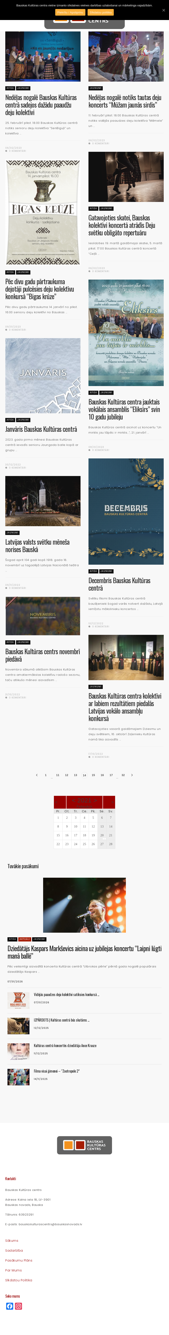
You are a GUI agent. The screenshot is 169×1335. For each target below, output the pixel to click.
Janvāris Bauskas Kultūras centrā (41, 429)
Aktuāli (25, 939)
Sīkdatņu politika (18, 1280)
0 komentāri (15, 151)
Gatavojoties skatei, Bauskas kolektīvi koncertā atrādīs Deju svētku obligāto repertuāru (121, 224)
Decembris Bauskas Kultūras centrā (119, 584)
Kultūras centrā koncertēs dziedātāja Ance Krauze (65, 1045)
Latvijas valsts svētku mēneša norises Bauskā (37, 545)
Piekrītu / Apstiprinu (70, 12)
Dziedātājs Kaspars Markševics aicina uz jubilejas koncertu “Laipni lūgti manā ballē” (84, 952)
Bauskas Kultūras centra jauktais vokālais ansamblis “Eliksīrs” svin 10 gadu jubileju (124, 409)
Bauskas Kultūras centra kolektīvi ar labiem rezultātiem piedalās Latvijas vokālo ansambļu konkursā (124, 707)
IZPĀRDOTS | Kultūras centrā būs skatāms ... (61, 1020)
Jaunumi (23, 88)
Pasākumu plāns (18, 1260)
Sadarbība (14, 1250)
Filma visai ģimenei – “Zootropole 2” (56, 1071)
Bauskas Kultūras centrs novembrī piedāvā (42, 655)
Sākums (11, 1240)
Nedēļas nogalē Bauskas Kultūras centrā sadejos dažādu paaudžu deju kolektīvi (41, 104)
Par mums (13, 1270)
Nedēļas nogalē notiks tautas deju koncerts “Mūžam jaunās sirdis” (124, 101)
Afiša (10, 88)
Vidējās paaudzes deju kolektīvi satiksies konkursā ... (66, 994)
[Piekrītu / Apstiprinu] (163, 10)
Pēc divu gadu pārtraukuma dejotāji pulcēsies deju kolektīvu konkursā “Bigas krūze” (39, 288)
